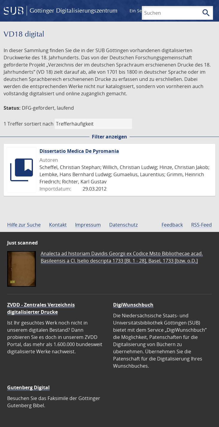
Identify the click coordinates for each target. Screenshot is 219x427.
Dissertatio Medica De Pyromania (79, 151)
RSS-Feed (201, 224)
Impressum (88, 224)
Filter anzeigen (109, 136)
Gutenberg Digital (28, 387)
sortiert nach (39, 123)
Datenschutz (123, 224)
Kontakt (58, 224)
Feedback (172, 224)
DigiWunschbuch (133, 304)
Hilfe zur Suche (24, 224)
